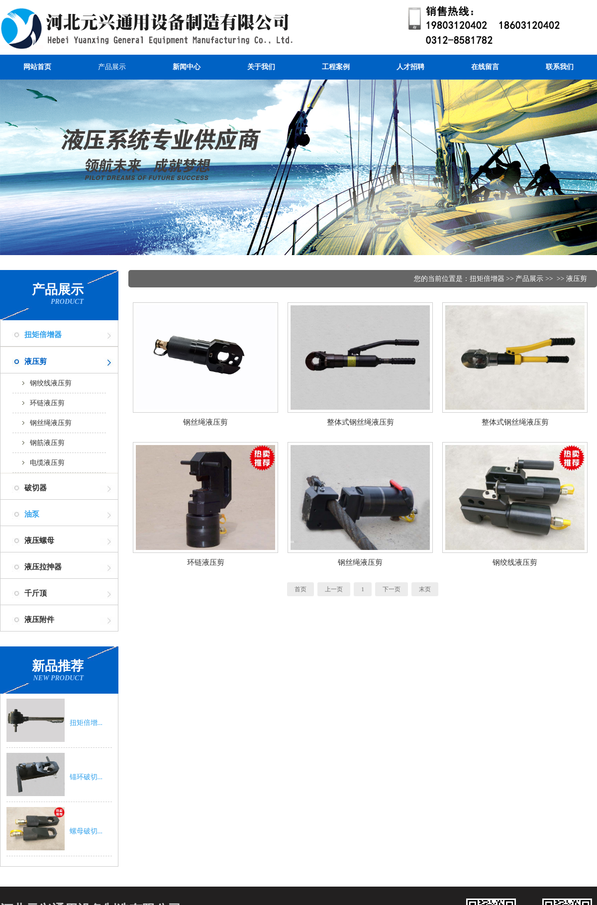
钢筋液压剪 (47, 443)
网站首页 (37, 67)
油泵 (31, 514)
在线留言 (485, 67)
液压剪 (576, 278)
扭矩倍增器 (43, 335)
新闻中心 (186, 67)
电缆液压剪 (47, 462)
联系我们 (560, 67)
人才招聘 (410, 67)
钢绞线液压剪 (51, 383)
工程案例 (336, 67)
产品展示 (112, 67)
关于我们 (261, 67)
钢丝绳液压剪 (51, 423)
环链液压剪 (47, 403)
